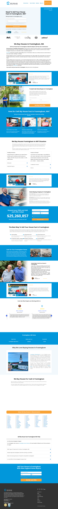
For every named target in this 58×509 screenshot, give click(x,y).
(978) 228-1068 (6, 502)
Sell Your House (48, 2)
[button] (51, 315)
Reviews (37, 3)
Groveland (18, 426)
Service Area (25, 3)
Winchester (45, 424)
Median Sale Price (29, 339)
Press (38, 499)
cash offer (15, 65)
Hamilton (18, 427)
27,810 (44, 341)
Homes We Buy (40, 496)
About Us (41, 3)
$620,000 (29, 341)
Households (44, 339)
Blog (38, 493)
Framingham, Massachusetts (35, 354)
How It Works (32, 3)
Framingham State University (24, 443)
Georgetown (18, 425)
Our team (8, 52)
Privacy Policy (39, 502)
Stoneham (45, 416)
